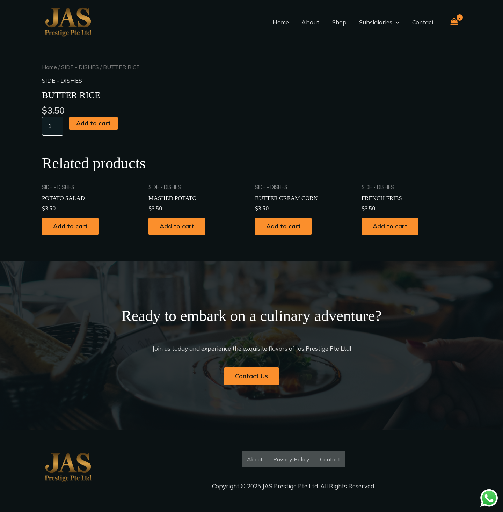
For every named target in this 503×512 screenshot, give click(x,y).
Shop (341, 22)
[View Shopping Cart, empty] (454, 22)
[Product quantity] (53, 125)
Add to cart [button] (71, 226)
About (313, 22)
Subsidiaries (380, 22)
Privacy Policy (291, 459)
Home (284, 22)
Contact (423, 22)
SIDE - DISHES (80, 67)
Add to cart (93, 123)
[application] (397, 22)
